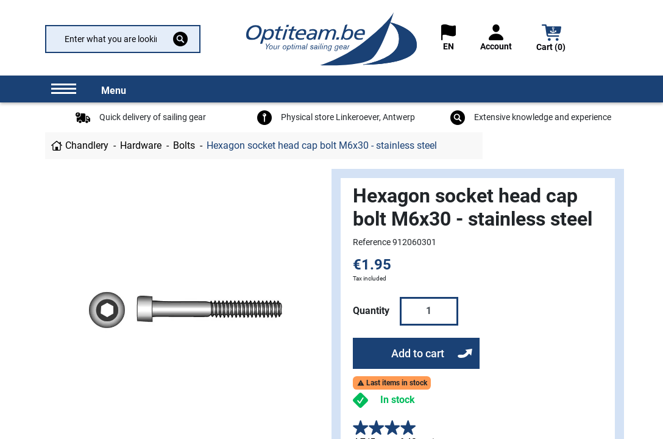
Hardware (140, 145)
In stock (397, 399)
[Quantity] (429, 311)
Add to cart (417, 353)
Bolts (184, 145)
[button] (551, 39)
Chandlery (86, 145)
